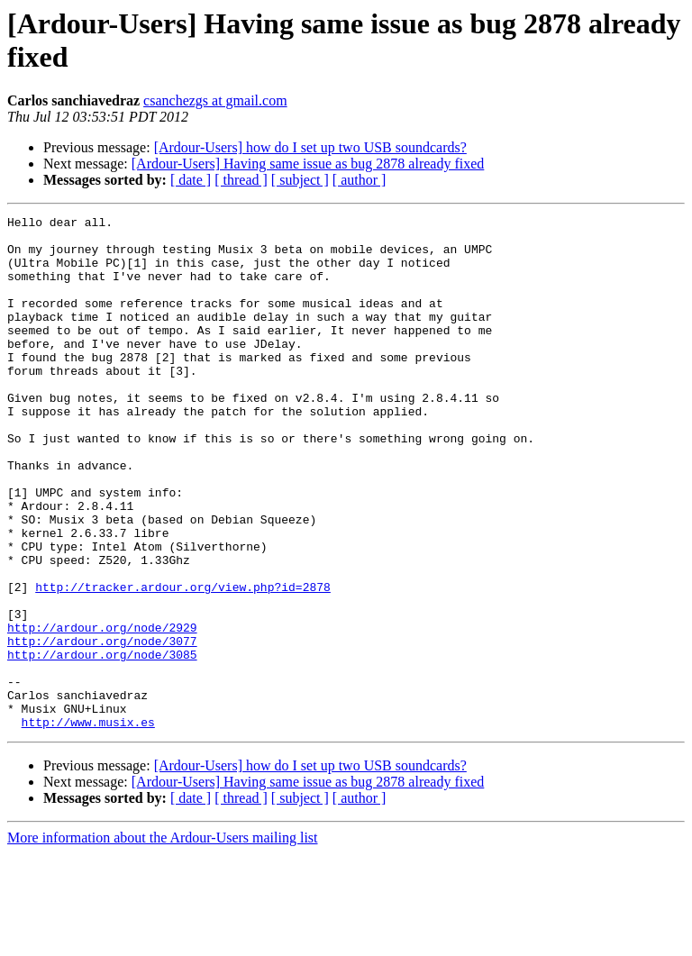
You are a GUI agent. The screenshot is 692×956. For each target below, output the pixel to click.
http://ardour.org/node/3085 (102, 743)
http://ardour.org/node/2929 (102, 711)
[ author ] (359, 179)
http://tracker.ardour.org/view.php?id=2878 (183, 662)
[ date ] (190, 179)
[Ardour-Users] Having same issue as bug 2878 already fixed (308, 163)
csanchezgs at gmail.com (215, 100)
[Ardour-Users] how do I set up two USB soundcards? (310, 147)
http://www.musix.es (88, 824)
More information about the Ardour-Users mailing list (162, 940)
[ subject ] (300, 179)
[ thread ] (241, 179)
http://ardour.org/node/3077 (102, 727)
